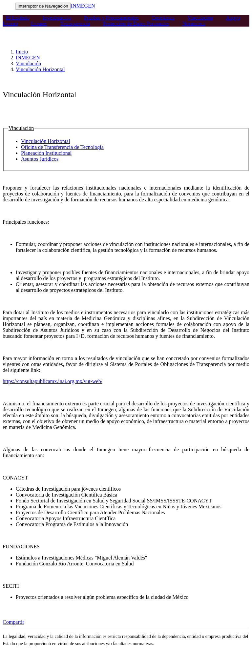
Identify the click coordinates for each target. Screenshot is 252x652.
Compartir (13, 622)
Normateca (193, 23)
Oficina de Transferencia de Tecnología (62, 147)
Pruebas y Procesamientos (111, 17)
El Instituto (18, 17)
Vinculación (200, 17)
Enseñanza (163, 17)
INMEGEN (83, 6)
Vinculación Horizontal (40, 69)
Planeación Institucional (46, 153)
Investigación (57, 17)
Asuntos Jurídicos (39, 159)
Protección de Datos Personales (136, 23)
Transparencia (75, 23)
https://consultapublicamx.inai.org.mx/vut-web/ (52, 381)
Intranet (39, 23)
